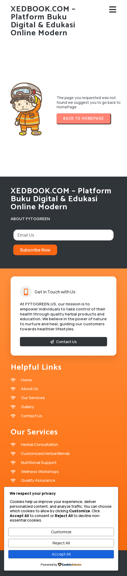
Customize (61, 532)
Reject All (61, 543)
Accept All (61, 554)
